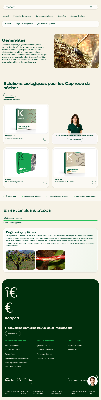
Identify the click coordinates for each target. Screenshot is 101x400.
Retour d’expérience (75, 345)
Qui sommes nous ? (44, 345)
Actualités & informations (46, 350)
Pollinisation (9, 371)
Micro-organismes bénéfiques (16, 363)
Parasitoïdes (10, 354)
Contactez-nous (75, 140)
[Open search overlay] (91, 7)
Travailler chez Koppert (45, 358)
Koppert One (73, 350)
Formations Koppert (44, 354)
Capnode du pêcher (77, 16)
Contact (40, 363)
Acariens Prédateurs (12, 345)
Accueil (6, 16)
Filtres (9, 95)
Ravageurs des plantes (44, 16)
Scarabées (62, 16)
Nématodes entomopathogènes (17, 358)
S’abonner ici (14, 333)
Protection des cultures (22, 16)
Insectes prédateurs (12, 350)
